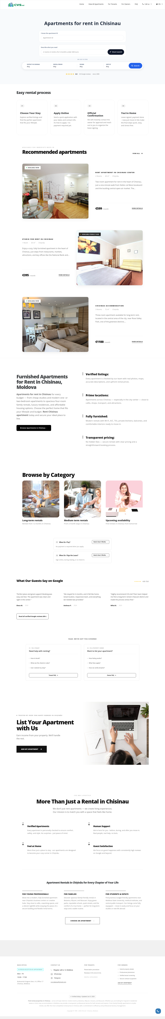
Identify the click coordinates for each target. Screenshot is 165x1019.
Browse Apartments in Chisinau (33, 428)
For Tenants (112, 4)
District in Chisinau (33, 64)
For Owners (126, 4)
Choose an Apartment (82, 923)
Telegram (56, 981)
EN (159, 4)
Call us (147, 4)
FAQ (136, 4)
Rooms (82, 64)
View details (137, 208)
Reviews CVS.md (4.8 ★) (92, 975)
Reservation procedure (91, 972)
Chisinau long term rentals (93, 983)
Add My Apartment (31, 749)
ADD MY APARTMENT (125, 985)
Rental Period (57, 64)
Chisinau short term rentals (93, 986)
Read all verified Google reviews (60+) (33, 616)
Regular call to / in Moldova (62, 973)
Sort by (108, 64)
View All (138, 153)
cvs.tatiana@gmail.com (58, 985)
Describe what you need (49, 47)
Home (81, 4)
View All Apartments (96, 4)
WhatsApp (56, 977)
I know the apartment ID (49, 33)
